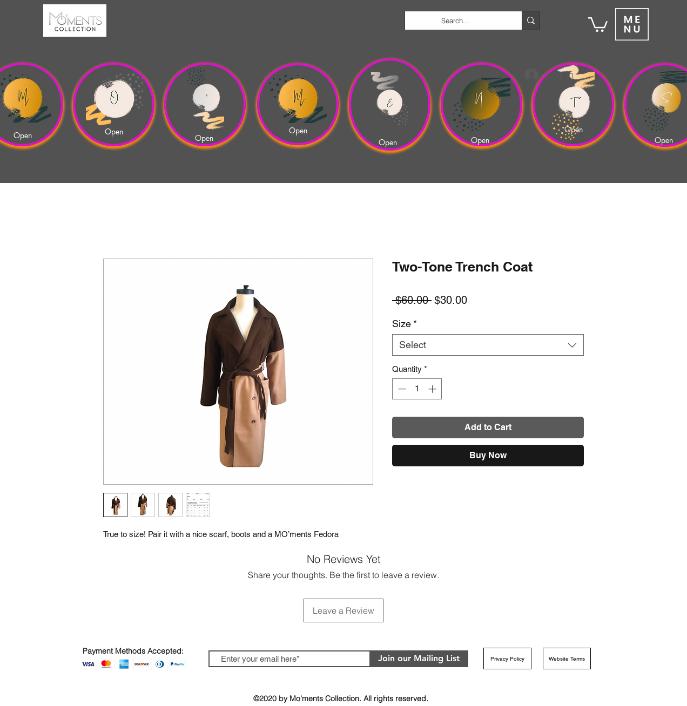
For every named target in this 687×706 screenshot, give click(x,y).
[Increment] (433, 389)
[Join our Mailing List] (418, 658)
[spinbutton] (417, 389)
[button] (598, 24)
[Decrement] (401, 389)
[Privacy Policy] (507, 658)
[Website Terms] (567, 658)
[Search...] (455, 20)
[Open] (24, 135)
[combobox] (488, 345)
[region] (113, 104)
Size (404, 323)
